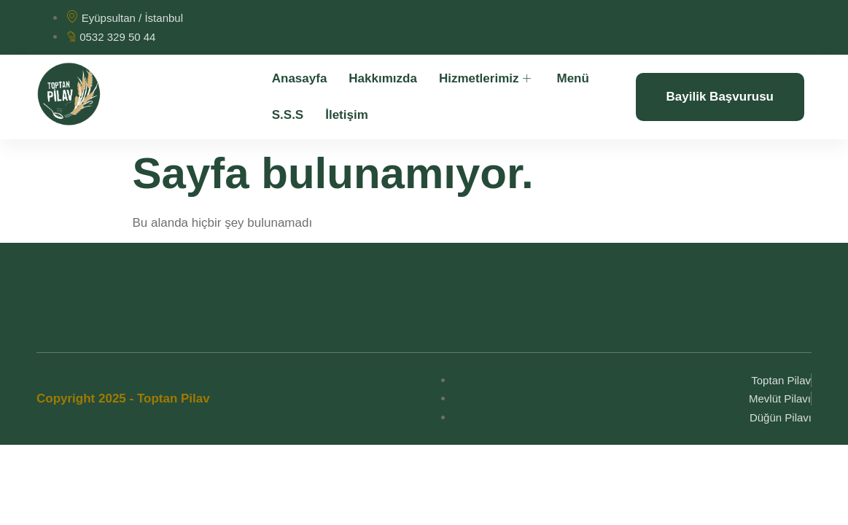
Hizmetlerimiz (487, 78)
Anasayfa (299, 78)
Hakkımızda (383, 78)
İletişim (346, 115)
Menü (572, 78)
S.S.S (287, 115)
